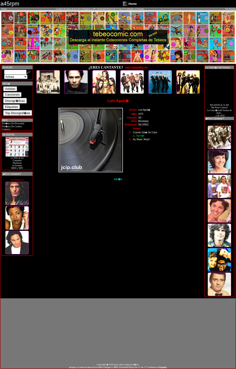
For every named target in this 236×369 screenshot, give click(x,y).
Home (4, 9)
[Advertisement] (118, 330)
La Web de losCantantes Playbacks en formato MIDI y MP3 (17, 161)
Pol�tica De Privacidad (13, 123)
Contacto (6, 129)
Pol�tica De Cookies (12, 126)
